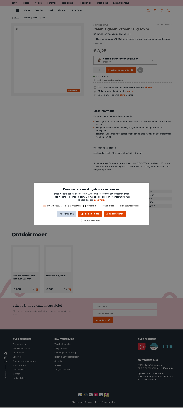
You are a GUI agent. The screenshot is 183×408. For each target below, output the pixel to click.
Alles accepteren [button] (114, 213)
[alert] (91, 204)
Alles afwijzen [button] (67, 213)
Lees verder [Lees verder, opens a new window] (100, 200)
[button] (91, 220)
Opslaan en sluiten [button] (90, 213)
